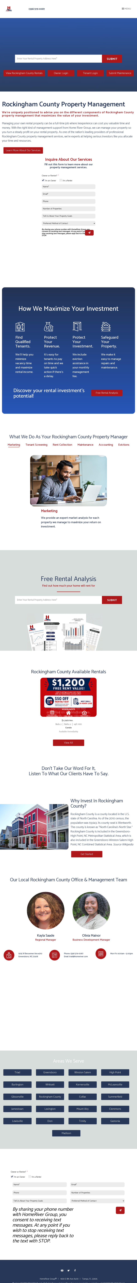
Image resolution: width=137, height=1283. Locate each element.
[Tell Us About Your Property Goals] (68, 215)
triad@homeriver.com (78, 956)
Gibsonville (17, 1096)
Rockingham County (50, 1096)
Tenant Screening (36, 445)
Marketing (14, 445)
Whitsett (50, 1084)
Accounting (106, 445)
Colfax (82, 1096)
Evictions (123, 445)
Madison (66, 1133)
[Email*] (68, 193)
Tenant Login (90, 73)
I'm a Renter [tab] (67, 180)
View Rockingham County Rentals (24, 73)
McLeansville (115, 1084)
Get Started (86, 854)
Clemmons (115, 1108)
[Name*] (68, 186)
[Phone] (68, 201)
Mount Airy (83, 1108)
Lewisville (17, 1120)
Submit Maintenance (120, 73)
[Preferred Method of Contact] (68, 223)
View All (68, 742)
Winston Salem (82, 1072)
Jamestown (17, 1108)
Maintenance (85, 445)
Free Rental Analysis (108, 392)
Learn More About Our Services (21, 150)
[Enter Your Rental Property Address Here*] (58, 59)
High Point (115, 1072)
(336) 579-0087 (37, 9)
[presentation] (95, 1210)
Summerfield (115, 1096)
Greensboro (50, 1072)
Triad (17, 1072)
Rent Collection (62, 445)
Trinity (82, 1120)
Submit (112, 59)
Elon (49, 1120)
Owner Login (61, 73)
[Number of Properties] (68, 208)
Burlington (17, 1084)
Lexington (50, 1108)
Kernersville (82, 1084)
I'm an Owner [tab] (50, 180)
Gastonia (115, 1120)
